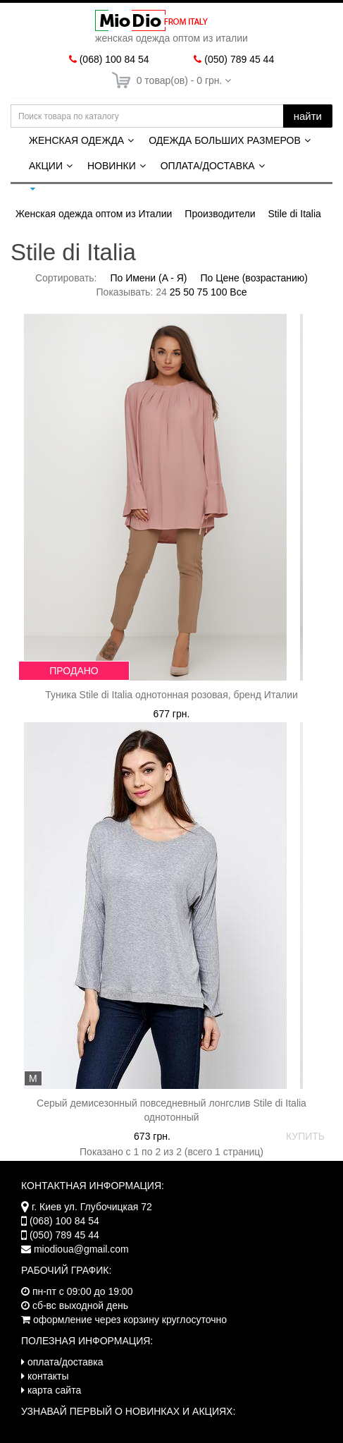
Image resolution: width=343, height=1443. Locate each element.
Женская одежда (76, 140)
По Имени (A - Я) (148, 278)
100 (219, 292)
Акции (46, 165)
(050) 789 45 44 (239, 59)
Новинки (111, 165)
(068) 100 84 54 (114, 59)
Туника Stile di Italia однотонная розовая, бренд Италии (171, 694)
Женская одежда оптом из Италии (93, 213)
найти (308, 116)
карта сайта (54, 1390)
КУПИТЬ (305, 1136)
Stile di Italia (294, 213)
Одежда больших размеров (225, 140)
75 (202, 292)
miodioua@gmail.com (81, 1249)
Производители (220, 213)
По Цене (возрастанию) (254, 278)
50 (188, 292)
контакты (48, 1376)
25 (175, 292)
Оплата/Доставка (208, 165)
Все (238, 292)
